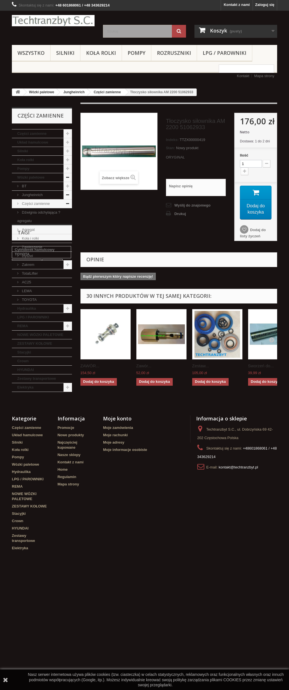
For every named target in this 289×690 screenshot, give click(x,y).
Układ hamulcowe (32, 142)
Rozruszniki (174, 52)
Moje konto (117, 524)
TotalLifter (29, 273)
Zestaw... (200, 365)
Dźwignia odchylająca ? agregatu (38, 216)
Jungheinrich (73, 92)
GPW (19, 464)
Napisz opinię (181, 186)
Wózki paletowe (41, 92)
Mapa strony (264, 76)
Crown (23, 361)
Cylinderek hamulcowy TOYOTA (34, 428)
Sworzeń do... (261, 365)
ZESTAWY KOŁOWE (34, 343)
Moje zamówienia (118, 534)
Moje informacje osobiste (125, 556)
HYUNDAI (25, 370)
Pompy (136, 52)
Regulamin (67, 583)
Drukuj (180, 214)
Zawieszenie (31, 247)
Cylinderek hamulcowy (34, 473)
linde (19, 447)
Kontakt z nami (237, 5)
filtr (33, 464)
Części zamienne (107, 92)
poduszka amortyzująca (35, 456)
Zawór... (143, 365)
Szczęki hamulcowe (32, 481)
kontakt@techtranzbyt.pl (238, 573)
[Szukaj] (179, 31)
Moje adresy (113, 548)
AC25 (26, 282)
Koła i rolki (30, 238)
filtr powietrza (27, 439)
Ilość (244, 155)
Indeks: (172, 140)
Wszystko (31, 52)
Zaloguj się (264, 5)
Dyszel (27, 256)
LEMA (26, 291)
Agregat (28, 229)
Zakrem (27, 264)
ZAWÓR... (90, 365)
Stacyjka (52, 439)
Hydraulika (26, 308)
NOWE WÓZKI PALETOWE (40, 335)
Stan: (170, 148)
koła (33, 447)
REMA (22, 326)
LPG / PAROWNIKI (224, 52)
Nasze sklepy (69, 561)
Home (63, 576)
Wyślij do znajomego (192, 205)
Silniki (65, 52)
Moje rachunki (115, 541)
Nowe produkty (71, 541)
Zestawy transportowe (36, 378)
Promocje (66, 534)
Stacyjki (24, 352)
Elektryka (25, 387)
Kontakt (243, 76)
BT (24, 186)
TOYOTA (29, 300)
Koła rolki (101, 52)
